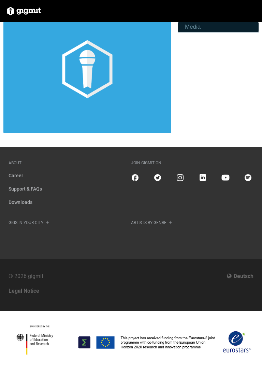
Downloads (20, 202)
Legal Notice (24, 291)
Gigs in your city (26, 222)
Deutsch (243, 276)
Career (16, 175)
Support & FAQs (25, 189)
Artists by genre (148, 222)
